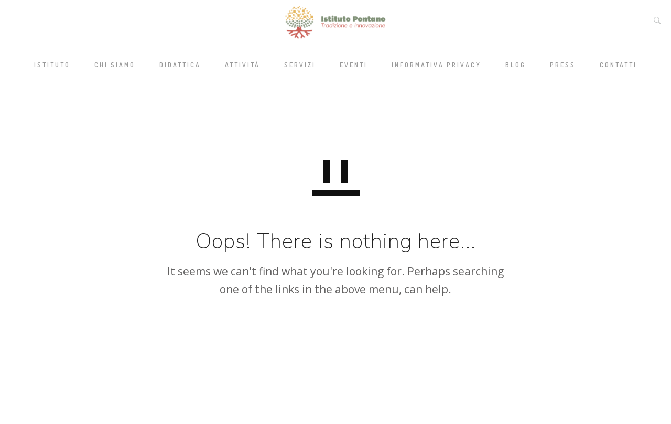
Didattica (180, 65)
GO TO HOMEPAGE (336, 339)
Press (563, 65)
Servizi (300, 65)
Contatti (618, 65)
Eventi (353, 65)
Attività (242, 65)
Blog (515, 65)
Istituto (52, 65)
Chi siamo (114, 65)
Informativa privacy (436, 65)
